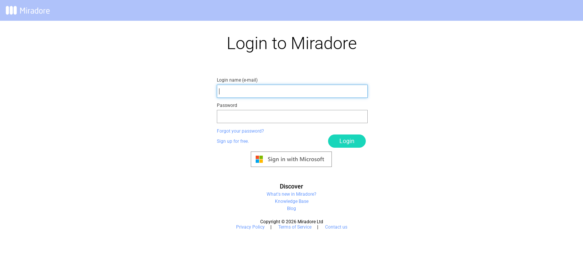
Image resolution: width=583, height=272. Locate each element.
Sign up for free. (233, 141)
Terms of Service (294, 227)
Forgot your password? (240, 131)
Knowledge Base (291, 201)
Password (227, 105)
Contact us (336, 227)
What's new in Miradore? (291, 194)
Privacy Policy (250, 227)
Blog (291, 208)
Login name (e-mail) (237, 80)
